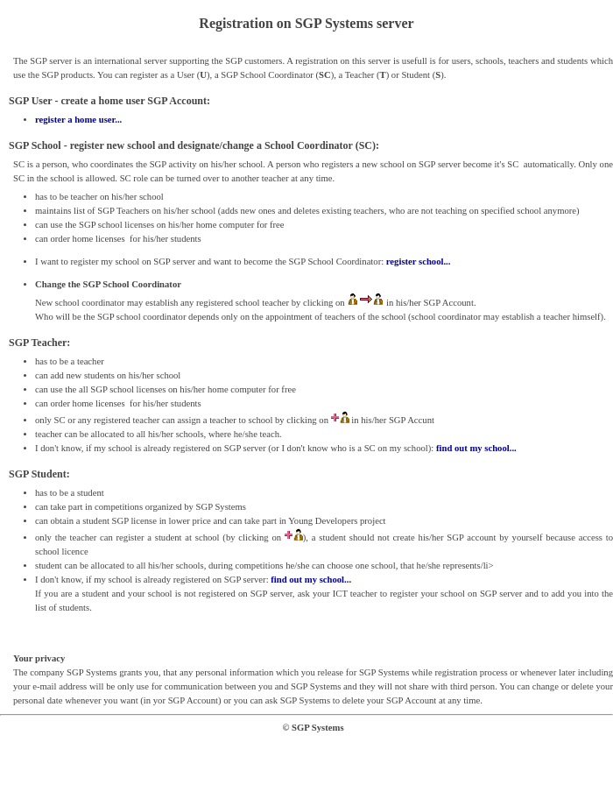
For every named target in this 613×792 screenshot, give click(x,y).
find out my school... (476, 448)
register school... (418, 261)
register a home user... (78, 119)
